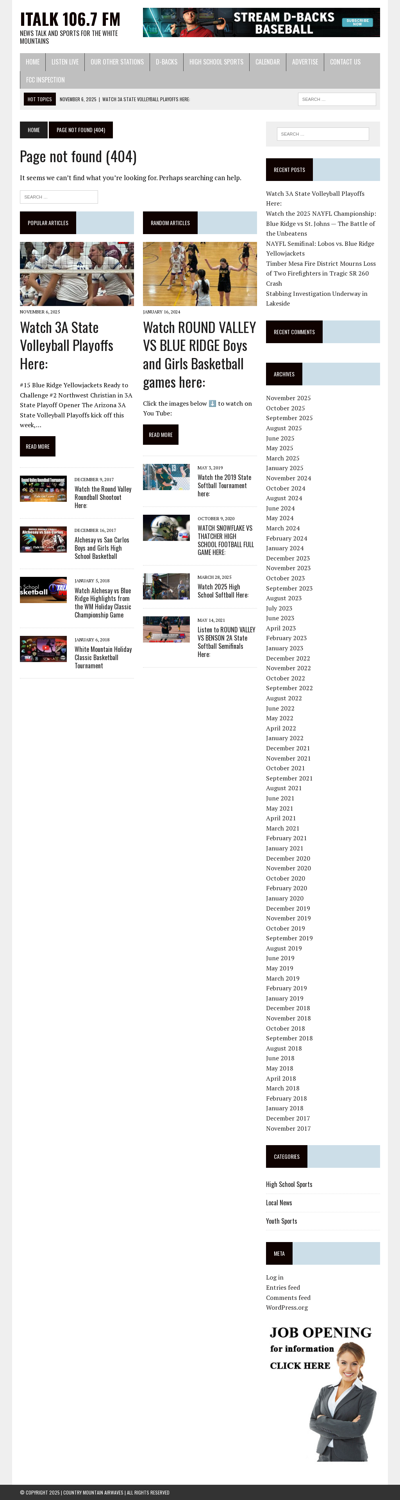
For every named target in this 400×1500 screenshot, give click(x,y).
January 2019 (285, 998)
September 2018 (289, 1038)
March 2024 (283, 528)
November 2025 (288, 398)
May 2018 (279, 1068)
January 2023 (285, 648)
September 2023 (289, 588)
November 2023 (288, 568)
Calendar (267, 61)
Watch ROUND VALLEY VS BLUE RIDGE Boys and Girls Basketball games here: (199, 354)
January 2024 (285, 548)
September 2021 (289, 778)
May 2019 (279, 968)
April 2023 (281, 628)
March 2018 (283, 1088)
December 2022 (288, 658)
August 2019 (284, 948)
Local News (279, 1202)
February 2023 (286, 638)
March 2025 (283, 458)
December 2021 (288, 748)
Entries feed (283, 1287)
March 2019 (283, 978)
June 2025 (280, 438)
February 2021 (286, 838)
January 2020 (285, 898)
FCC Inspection (45, 79)
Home (32, 61)
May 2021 (279, 808)
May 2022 (279, 718)
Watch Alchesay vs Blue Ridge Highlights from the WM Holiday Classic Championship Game (103, 602)
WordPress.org (287, 1307)
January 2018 (285, 1108)
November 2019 (288, 918)
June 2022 (280, 708)
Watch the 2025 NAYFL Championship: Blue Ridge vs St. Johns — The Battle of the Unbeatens (321, 223)
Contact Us (345, 61)
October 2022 (285, 678)
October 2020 (285, 878)
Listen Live (65, 61)
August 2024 (284, 498)
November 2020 (288, 868)
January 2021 (285, 848)
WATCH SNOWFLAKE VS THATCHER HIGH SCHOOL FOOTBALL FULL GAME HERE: (226, 540)
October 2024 (285, 488)
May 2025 (279, 448)
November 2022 (288, 668)
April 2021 (281, 818)
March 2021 (283, 828)
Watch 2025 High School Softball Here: (223, 591)
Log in (275, 1277)
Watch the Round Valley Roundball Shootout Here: (103, 497)
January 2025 (285, 468)
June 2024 (280, 508)
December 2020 (288, 858)
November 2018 (288, 1018)
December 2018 (288, 1008)
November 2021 (288, 758)
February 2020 (286, 888)
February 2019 (286, 988)
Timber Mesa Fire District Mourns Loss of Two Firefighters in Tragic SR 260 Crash (321, 273)
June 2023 (280, 618)
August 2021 (284, 788)
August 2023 (284, 598)
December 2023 (288, 558)
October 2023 (285, 578)
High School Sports (216, 61)
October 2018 (285, 1028)
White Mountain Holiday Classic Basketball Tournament (103, 657)
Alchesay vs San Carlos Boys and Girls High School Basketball (102, 548)
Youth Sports (281, 1221)
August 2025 (284, 428)
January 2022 (285, 738)
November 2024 (288, 478)
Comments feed (288, 1297)
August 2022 (284, 698)
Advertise (305, 61)
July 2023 (279, 608)
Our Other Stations (117, 61)
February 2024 (286, 538)
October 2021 (285, 768)
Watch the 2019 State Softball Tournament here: (224, 485)
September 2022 (289, 688)
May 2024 (279, 518)
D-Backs (166, 61)
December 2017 (288, 1118)
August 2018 (284, 1048)
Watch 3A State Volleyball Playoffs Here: (66, 345)
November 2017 (288, 1128)
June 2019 (280, 958)
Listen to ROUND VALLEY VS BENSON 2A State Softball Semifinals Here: (226, 642)
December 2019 (288, 908)
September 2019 (289, 938)
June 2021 (280, 798)
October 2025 (285, 408)
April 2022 (281, 728)
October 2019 (285, 928)
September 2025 (289, 417)
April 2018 (281, 1078)
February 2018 (286, 1098)
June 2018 (280, 1058)
